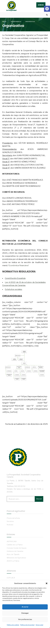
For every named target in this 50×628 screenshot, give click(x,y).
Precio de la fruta (13, 518)
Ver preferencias (25, 619)
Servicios (10, 521)
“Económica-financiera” (18, 265)
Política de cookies (13, 625)
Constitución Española (15, 278)
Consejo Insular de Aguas (16, 548)
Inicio (4, 21)
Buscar (39, 499)
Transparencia (16, 21)
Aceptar (25, 607)
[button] (47, 9)
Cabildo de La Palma (14, 545)
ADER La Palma (13, 561)
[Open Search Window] (46, 15)
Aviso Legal (39, 625)
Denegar (25, 613)
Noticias (10, 525)
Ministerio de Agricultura (16, 558)
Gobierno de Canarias (15, 551)
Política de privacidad (27, 625)
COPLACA (11, 578)
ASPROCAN (12, 541)
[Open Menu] (47, 5)
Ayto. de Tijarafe (13, 554)
